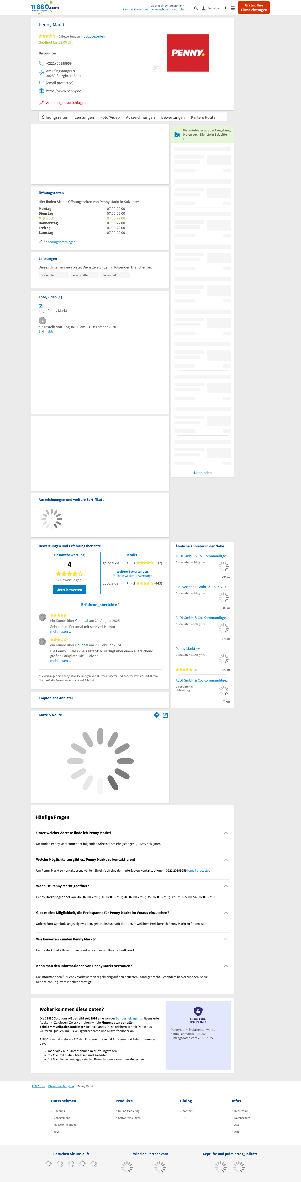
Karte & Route (203, 117)
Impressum (241, 1111)
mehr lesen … (61, 631)
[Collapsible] (226, 832)
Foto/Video (110, 117)
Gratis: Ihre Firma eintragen (254, 7)
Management (62, 1118)
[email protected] (199, 870)
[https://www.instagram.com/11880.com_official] (71, 1164)
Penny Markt (185, 648)
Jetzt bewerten (69, 589)
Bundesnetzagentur (130, 1018)
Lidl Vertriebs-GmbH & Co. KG (199, 586)
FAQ (184, 1118)
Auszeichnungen (140, 117)
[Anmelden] (213, 8)
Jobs (57, 1131)
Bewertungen (173, 117)
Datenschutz (242, 1118)
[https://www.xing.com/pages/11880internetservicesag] (82, 1164)
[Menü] (234, 8)
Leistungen (84, 117)
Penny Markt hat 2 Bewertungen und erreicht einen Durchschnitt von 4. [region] (85, 950)
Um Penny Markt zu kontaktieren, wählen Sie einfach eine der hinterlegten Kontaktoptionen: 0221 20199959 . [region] (124, 870)
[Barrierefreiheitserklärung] (227, 8)
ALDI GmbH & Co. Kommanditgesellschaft (203, 555)
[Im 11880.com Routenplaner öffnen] (157, 714)
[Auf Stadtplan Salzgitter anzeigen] (165, 714)
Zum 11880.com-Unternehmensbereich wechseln (153, 9)
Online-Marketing (128, 1111)
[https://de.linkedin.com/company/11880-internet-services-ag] (94, 1164)
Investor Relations (65, 1125)
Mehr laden (203, 472)
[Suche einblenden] (198, 8)
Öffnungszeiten (55, 117)
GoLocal (81, 620)
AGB (237, 1125)
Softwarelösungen (129, 1118)
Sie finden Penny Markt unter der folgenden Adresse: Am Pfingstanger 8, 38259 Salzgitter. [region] (98, 844)
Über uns (59, 1111)
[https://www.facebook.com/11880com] (49, 1164)
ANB (237, 1131)
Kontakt (187, 1111)
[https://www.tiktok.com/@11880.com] (60, 1164)
